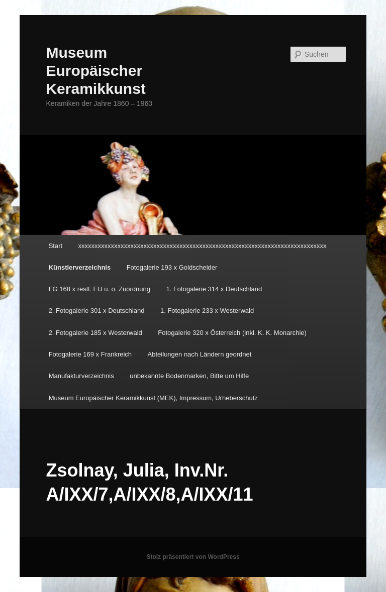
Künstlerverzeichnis (80, 267)
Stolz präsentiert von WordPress (192, 556)
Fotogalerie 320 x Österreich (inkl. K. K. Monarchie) (232, 332)
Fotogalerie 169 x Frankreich (90, 354)
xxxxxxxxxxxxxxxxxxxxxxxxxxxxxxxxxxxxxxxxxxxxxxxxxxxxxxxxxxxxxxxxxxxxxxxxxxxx (202, 246)
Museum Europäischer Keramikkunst (95, 70)
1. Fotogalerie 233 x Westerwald (207, 310)
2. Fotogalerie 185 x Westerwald (95, 332)
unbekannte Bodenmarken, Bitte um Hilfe (189, 376)
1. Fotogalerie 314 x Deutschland (214, 289)
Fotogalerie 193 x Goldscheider (172, 267)
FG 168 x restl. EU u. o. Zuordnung (99, 289)
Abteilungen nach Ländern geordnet (200, 354)
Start (55, 246)
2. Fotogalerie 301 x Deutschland (97, 310)
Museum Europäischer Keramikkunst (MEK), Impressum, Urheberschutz (153, 398)
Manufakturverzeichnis (81, 376)
